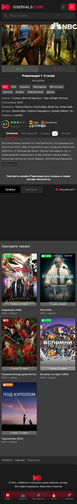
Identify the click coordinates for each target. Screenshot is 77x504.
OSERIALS (7, 460)
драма (50, 92)
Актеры (66, 133)
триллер (7, 92)
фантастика (56, 87)
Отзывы (49, 133)
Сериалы (25, 87)
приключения (35, 92)
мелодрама (39, 87)
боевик (20, 92)
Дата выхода (29, 133)
